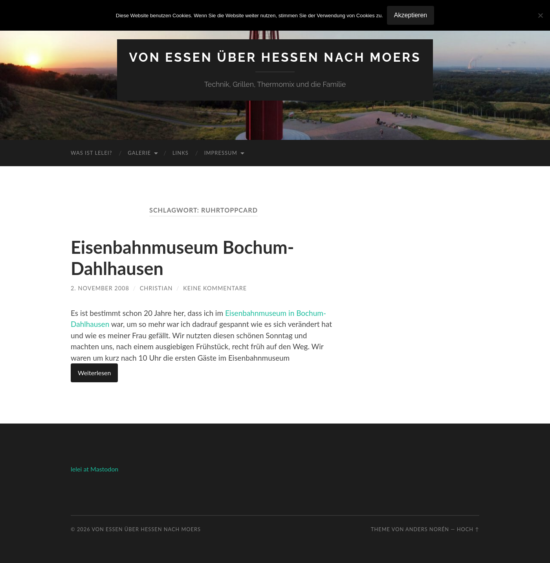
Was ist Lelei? (91, 153)
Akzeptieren (410, 15)
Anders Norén (427, 529)
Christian (156, 288)
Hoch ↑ (468, 529)
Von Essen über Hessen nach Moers (275, 57)
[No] (540, 15)
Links (180, 153)
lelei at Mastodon (94, 469)
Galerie (139, 153)
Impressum (220, 153)
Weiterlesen (94, 372)
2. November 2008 (100, 288)
